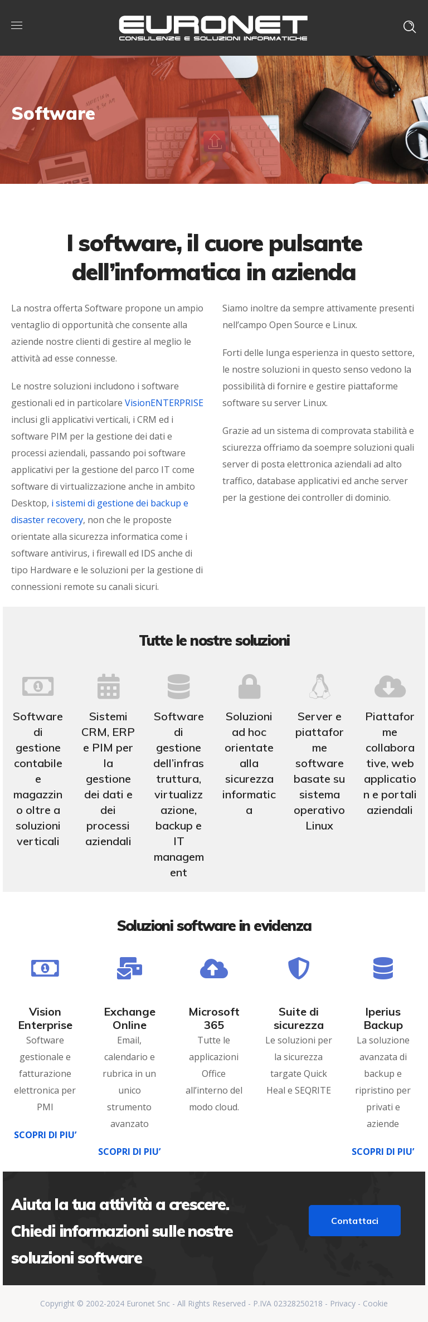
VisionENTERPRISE (164, 403)
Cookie (375, 1303)
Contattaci (355, 1220)
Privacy (343, 1303)
